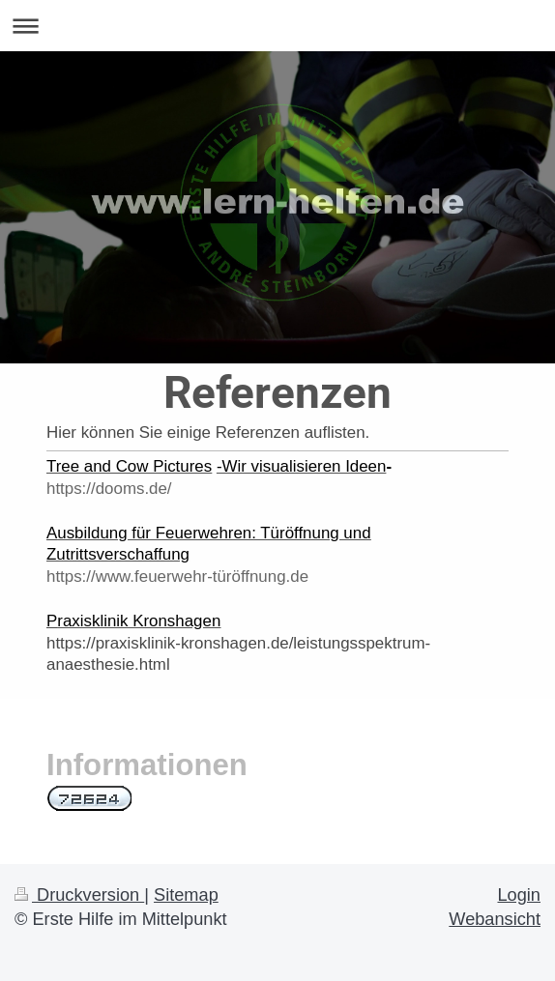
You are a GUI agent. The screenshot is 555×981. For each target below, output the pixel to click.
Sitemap (186, 895)
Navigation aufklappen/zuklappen (277, 25)
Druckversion (79, 895)
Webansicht (494, 919)
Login (518, 895)
